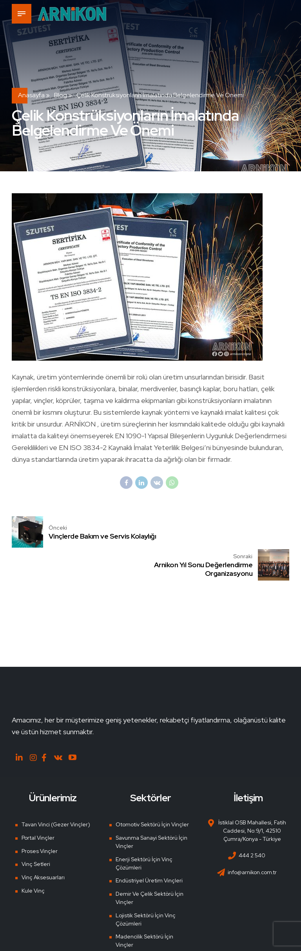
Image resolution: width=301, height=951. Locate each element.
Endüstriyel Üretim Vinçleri (149, 848)
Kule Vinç (32, 858)
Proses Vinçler (39, 818)
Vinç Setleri (35, 831)
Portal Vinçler (37, 805)
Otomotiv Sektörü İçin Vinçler (152, 792)
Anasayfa (31, 95)
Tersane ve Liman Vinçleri (148, 925)
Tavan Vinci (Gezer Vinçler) (56, 792)
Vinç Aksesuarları (43, 845)
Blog (60, 95)
